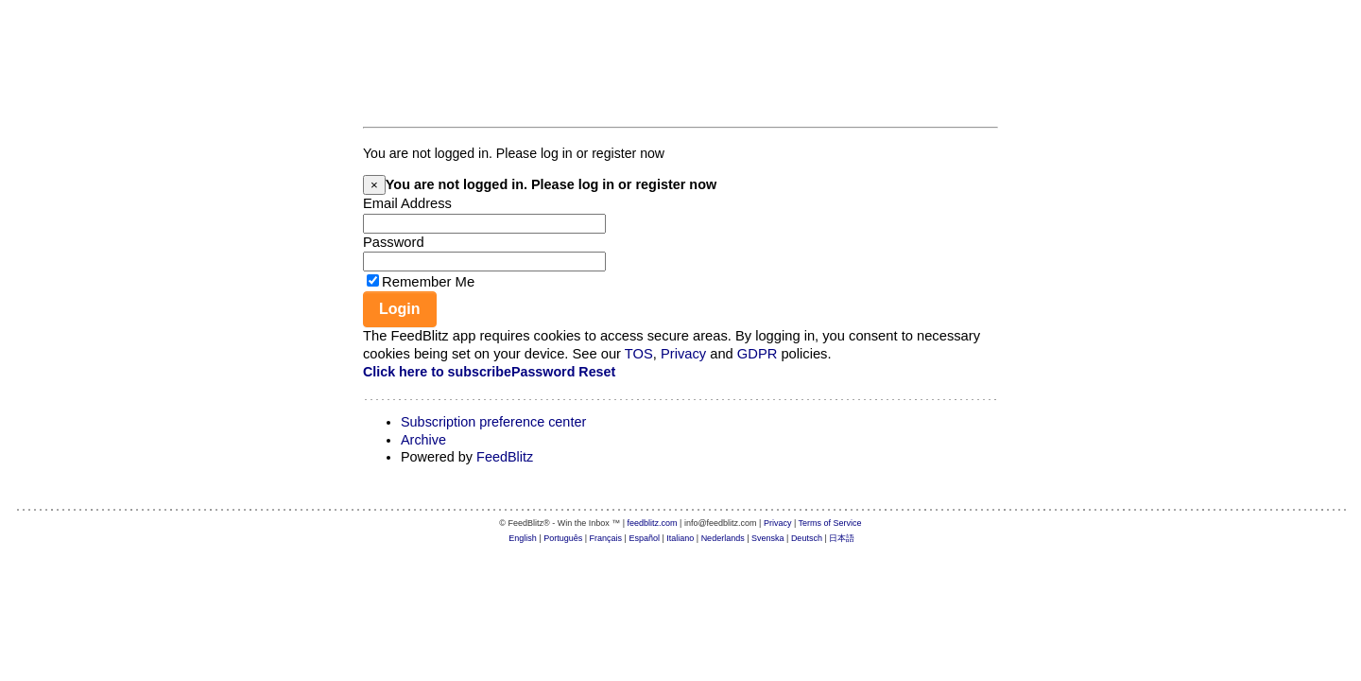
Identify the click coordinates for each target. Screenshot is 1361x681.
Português (562, 538)
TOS (639, 353)
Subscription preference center (493, 421)
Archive (423, 439)
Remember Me (428, 281)
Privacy (683, 353)
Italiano (680, 538)
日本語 (841, 538)
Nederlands (723, 538)
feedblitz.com (653, 523)
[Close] (374, 185)
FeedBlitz (504, 456)
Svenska (767, 538)
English (522, 538)
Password (393, 242)
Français (606, 538)
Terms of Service (830, 523)
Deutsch (806, 538)
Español (644, 538)
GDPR (757, 353)
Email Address (407, 203)
